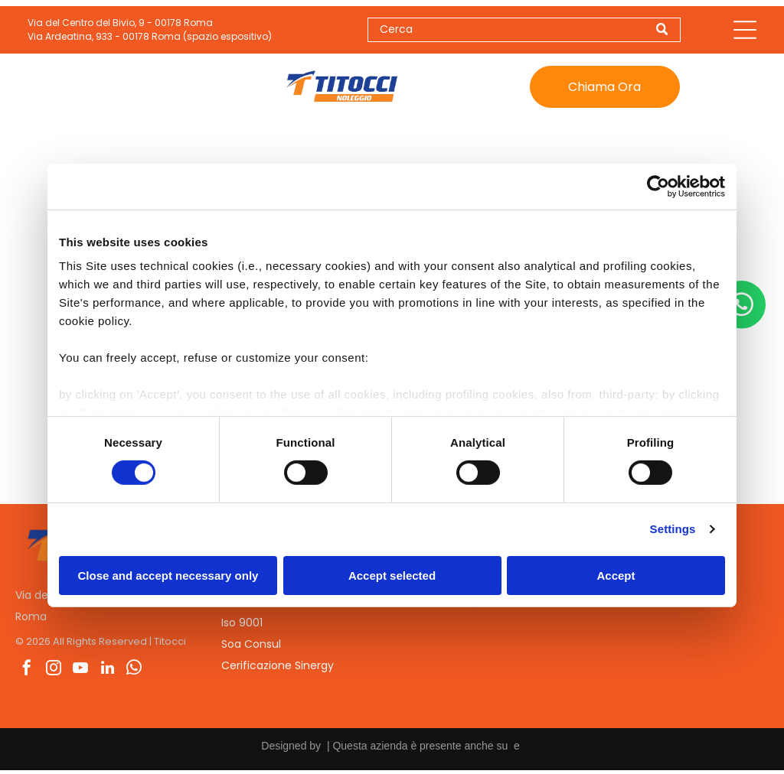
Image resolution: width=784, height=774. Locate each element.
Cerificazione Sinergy (277, 668)
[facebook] (26, 672)
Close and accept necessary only (168, 577)
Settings (673, 531)
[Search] (524, 31)
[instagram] (53, 672)
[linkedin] (107, 672)
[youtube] (80, 672)
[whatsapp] (133, 672)
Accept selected (392, 577)
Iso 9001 (242, 625)
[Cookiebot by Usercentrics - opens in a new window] (658, 188)
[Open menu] (744, 31)
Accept (615, 577)
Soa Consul (251, 647)
